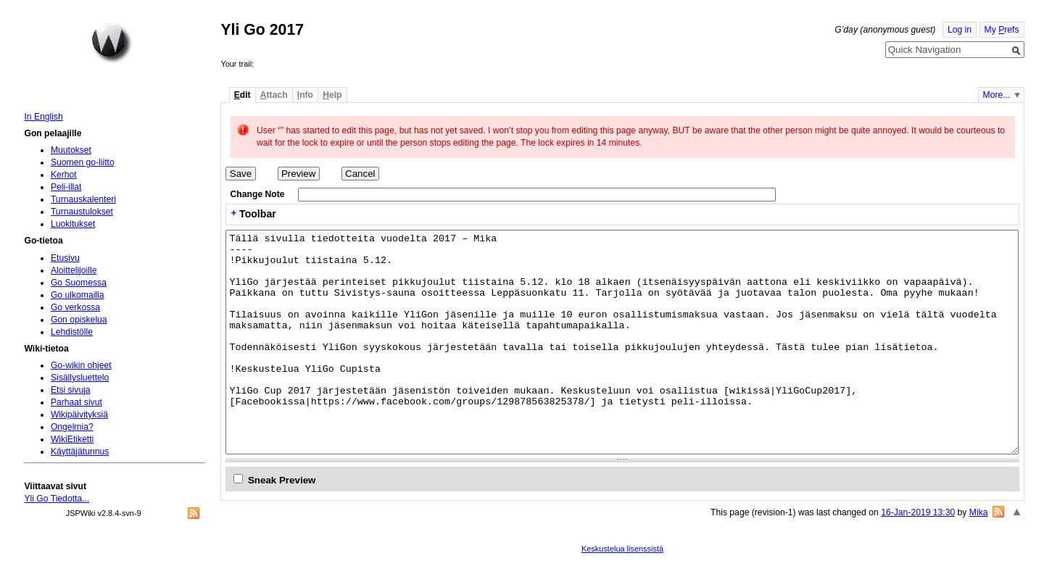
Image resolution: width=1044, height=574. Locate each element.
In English (43, 117)
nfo (305, 95)
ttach (274, 95)
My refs (1002, 30)
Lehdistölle (72, 332)
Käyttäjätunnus (80, 451)
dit (242, 95)
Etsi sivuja (71, 390)
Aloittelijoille (74, 270)
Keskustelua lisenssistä (622, 548)
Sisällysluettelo (80, 378)
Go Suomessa (79, 283)
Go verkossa (75, 307)
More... (997, 95)
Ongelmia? (72, 427)
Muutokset (71, 150)
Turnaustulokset (82, 212)
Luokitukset (73, 224)
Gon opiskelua (79, 320)
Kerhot (64, 175)
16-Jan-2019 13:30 (918, 512)
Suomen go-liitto (83, 162)
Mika (978, 512)
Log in (960, 30)
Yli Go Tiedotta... (56, 499)
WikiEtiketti (72, 439)
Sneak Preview (282, 480)
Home (111, 43)
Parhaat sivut (76, 402)
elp (332, 95)
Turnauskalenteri (83, 199)
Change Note (258, 194)
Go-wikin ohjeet (81, 365)
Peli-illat (66, 187)
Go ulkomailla (77, 295)
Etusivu (65, 258)
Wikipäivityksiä (79, 414)
